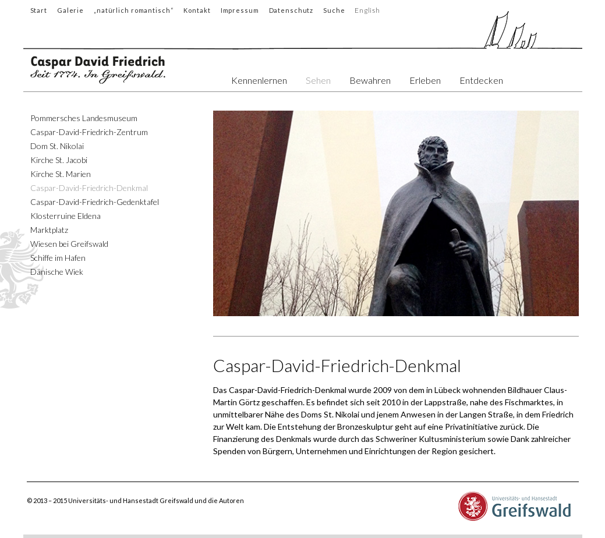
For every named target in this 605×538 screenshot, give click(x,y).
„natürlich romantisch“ (134, 10)
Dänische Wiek (56, 272)
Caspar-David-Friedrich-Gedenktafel (94, 202)
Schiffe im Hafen (58, 258)
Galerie (70, 10)
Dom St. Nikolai (57, 146)
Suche (334, 10)
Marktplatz (49, 230)
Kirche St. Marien (60, 174)
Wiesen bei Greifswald (69, 244)
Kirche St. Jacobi (58, 160)
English (368, 10)
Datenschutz (291, 10)
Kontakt (196, 10)
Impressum (240, 10)
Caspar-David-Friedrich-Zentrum (89, 132)
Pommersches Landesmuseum (83, 118)
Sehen (318, 80)
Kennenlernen (259, 80)
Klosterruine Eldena (65, 216)
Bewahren (370, 80)
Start (38, 10)
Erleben (425, 80)
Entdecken (481, 80)
